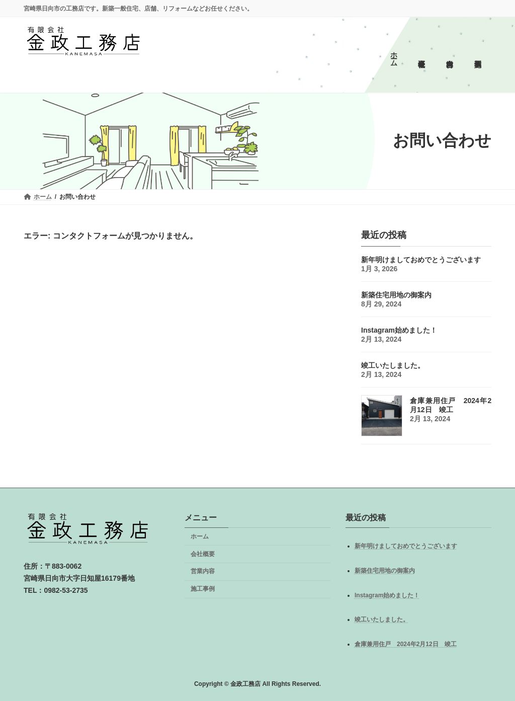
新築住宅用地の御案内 (385, 570)
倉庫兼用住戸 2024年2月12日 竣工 (406, 644)
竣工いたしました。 (382, 619)
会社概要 (203, 554)
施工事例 (203, 588)
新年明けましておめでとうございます (406, 546)
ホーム (200, 536)
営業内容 (203, 571)
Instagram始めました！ (387, 595)
